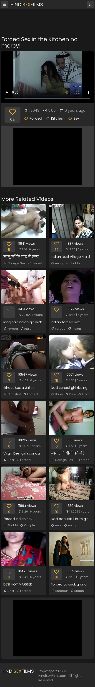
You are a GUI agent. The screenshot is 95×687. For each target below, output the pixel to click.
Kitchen (58, 118)
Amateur (59, 591)
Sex (76, 118)
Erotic (84, 394)
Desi (70, 394)
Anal (56, 525)
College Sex (14, 263)
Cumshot (12, 394)
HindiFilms (26, 4)
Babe (57, 394)
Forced (35, 118)
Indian (26, 329)
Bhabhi (72, 263)
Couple (27, 525)
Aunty (57, 263)
